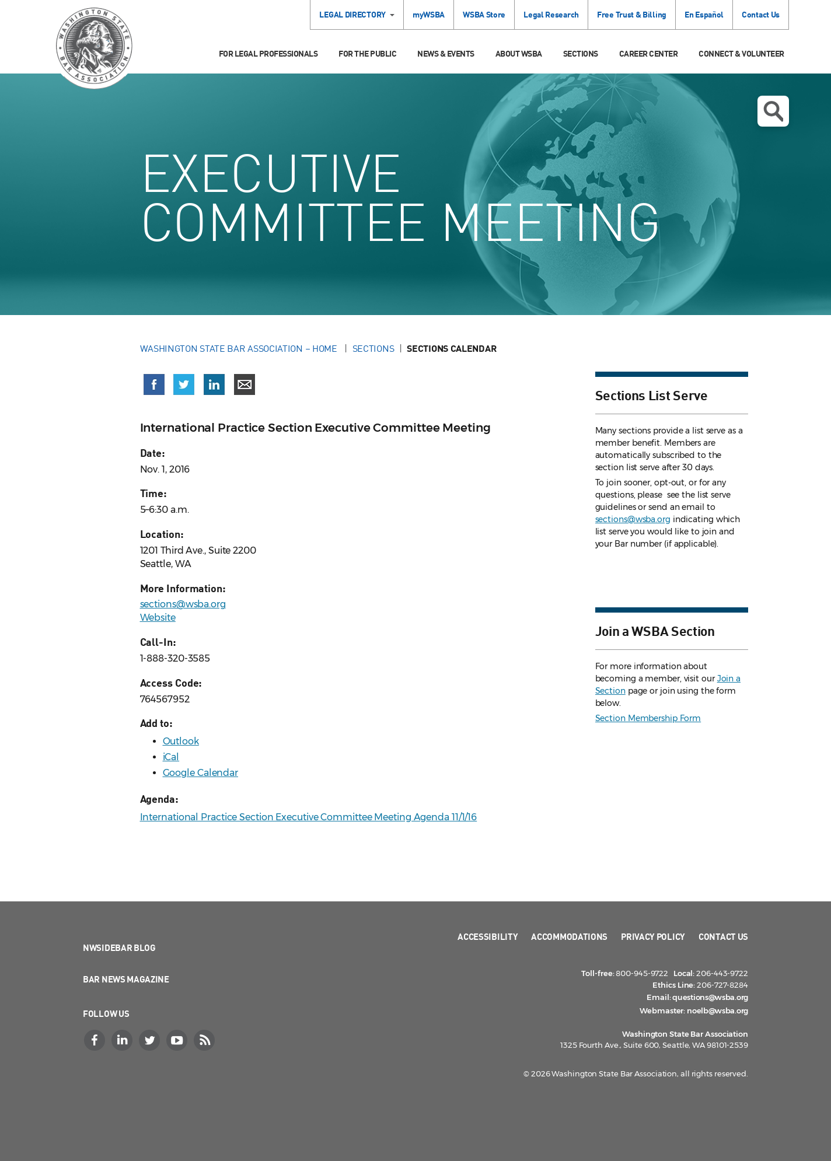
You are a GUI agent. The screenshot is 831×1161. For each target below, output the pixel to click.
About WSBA (518, 53)
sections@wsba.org (183, 604)
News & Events (445, 53)
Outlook (181, 741)
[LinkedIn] (123, 1040)
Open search (773, 111)
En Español (704, 14)
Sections (580, 53)
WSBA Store (484, 14)
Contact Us (761, 14)
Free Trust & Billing (631, 14)
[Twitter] (150, 1040)
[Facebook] (96, 1040)
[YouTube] (178, 1040)
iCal (171, 757)
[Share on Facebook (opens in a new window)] (154, 384)
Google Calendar (201, 772)
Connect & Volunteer (741, 53)
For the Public (367, 53)
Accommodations (569, 936)
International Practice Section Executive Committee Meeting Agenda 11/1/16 (308, 817)
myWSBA (429, 14)
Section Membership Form (648, 718)
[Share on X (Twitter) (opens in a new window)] (184, 384)
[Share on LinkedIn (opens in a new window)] (214, 384)
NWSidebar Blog (119, 947)
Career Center (648, 53)
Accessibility (488, 936)
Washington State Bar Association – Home (240, 348)
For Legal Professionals (268, 53)
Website (158, 617)
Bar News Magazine (126, 979)
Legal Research (551, 14)
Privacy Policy (653, 936)
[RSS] (205, 1040)
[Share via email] (244, 384)
